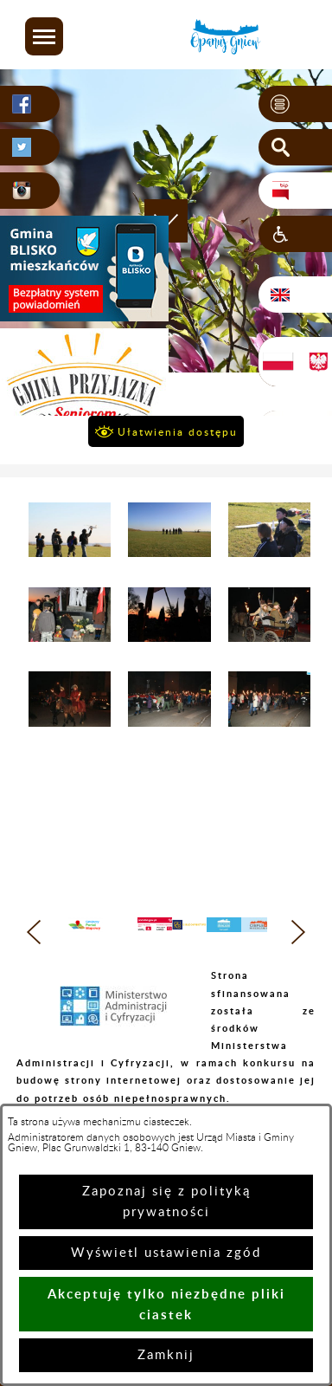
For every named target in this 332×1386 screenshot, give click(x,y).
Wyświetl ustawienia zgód (166, 1253)
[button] (44, 36)
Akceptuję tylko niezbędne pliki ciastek (166, 1304)
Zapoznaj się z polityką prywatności (166, 1202)
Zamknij (166, 1355)
